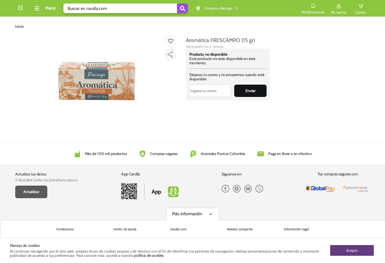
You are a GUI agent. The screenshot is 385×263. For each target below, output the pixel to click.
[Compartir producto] (170, 54)
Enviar (250, 90)
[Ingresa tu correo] (210, 91)
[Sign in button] (338, 8)
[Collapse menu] (44, 8)
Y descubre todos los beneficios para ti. (46, 180)
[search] (125, 8)
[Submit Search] (182, 8)
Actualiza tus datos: (31, 174)
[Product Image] (97, 83)
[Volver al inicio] (20, 9)
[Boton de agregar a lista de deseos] (170, 41)
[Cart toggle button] (360, 8)
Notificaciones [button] (313, 8)
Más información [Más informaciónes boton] (187, 213)
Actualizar (31, 191)
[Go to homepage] (19, 26)
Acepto (352, 250)
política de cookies (149, 255)
